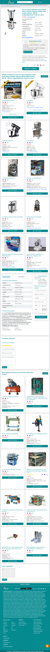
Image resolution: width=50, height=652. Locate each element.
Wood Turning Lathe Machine (10, 433)
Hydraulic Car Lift (22, 595)
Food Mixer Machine (7, 140)
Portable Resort (40, 596)
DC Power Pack (22, 600)
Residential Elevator (14, 595)
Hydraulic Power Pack (39, 600)
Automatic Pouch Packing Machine (14, 609)
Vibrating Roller (9, 592)
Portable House (13, 596)
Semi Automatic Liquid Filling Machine (30, 609)
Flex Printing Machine (13, 601)
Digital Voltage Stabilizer (16, 603)
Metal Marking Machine (33, 605)
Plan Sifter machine (31, 607)
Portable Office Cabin (38, 597)
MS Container (21, 597)
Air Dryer (40, 609)
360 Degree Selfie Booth (33, 616)
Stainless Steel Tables (7, 593)
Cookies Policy (22, 621)
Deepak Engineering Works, (8, 266)
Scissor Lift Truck (30, 595)
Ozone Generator (19, 616)
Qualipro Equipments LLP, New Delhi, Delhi (37, 268)
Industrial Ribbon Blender (28, 592)
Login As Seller (37, 632)
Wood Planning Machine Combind (11, 469)
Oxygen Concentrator (10, 616)
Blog (4, 628)
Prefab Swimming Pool (35, 612)
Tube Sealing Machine (17, 592)
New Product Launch (38, 629)
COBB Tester (21, 604)
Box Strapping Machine (17, 593)
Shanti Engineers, (6, 227)
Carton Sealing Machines (28, 593)
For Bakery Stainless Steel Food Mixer (12, 216)
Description (21, 276)
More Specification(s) (27, 37)
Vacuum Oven (9, 600)
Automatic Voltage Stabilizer (27, 603)
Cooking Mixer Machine (8, 100)
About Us (5, 621)
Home (2, 4)
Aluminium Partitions (38, 592)
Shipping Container (37, 599)
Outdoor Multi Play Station (35, 590)
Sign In (40, 2)
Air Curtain (10, 607)
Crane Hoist (8, 604)
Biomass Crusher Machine (34, 177)
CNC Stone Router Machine (24, 601)
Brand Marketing (37, 628)
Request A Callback (25, 583)
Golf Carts (27, 615)
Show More (44, 76)
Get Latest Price (31, 16)
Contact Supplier (28, 51)
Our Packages (37, 624)
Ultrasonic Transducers (27, 608)
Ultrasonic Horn (39, 607)
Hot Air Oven (15, 600)
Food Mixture (30, 140)
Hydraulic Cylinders (30, 600)
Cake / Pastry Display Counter (13, 605)
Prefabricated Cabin (29, 597)
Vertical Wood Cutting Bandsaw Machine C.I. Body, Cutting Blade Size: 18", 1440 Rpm (37, 398)
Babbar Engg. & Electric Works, (34, 227)
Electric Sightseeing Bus (19, 615)
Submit (4, 366)
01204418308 (6, 637)
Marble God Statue (43, 605)
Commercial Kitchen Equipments (19, 607)
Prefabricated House (28, 599)
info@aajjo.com (6, 642)
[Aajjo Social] (38, 588)
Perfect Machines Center (35, 40)
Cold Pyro (25, 616)
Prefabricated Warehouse (18, 599)
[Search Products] (17, 2)
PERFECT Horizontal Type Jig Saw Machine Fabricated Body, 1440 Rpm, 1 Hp (37, 470)
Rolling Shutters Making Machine (17, 611)
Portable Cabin (26, 590)
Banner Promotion (37, 626)
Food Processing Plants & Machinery (10, 4)
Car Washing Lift (28, 611)
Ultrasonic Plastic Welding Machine (15, 608)
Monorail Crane (15, 604)
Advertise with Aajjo (38, 623)
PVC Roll (5, 607)
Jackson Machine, (6, 111)
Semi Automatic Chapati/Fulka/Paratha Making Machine (18, 612)
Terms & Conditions (23, 623)
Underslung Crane (37, 603)
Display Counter (37, 593)
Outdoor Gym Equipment (8, 615)
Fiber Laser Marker (24, 605)
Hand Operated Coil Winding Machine (37, 433)
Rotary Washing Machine (36, 601)
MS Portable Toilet (32, 596)
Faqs (4, 632)
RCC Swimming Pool (27, 614)
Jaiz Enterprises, (6, 151)
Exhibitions (5, 631)
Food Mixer (20, 4)
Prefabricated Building (7, 599)
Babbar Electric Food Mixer (34, 216)
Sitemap (5, 623)
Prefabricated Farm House (22, 596)
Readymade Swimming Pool (37, 614)
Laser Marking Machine (17, 590)
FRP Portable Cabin (14, 597)
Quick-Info (5, 629)
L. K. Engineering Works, (32, 151)
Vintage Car (31, 615)
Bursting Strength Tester (30, 604)
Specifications (6, 276)
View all (45, 373)
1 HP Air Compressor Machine (10, 396)
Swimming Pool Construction (16, 614)
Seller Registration (38, 621)
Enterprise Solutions (38, 631)
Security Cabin (6, 596)
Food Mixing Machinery (8, 177)
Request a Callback (30, 68)
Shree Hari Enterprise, (7, 187)
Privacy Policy (22, 624)
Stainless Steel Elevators (40, 595)
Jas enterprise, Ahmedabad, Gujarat (35, 107)
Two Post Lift (34, 611)
